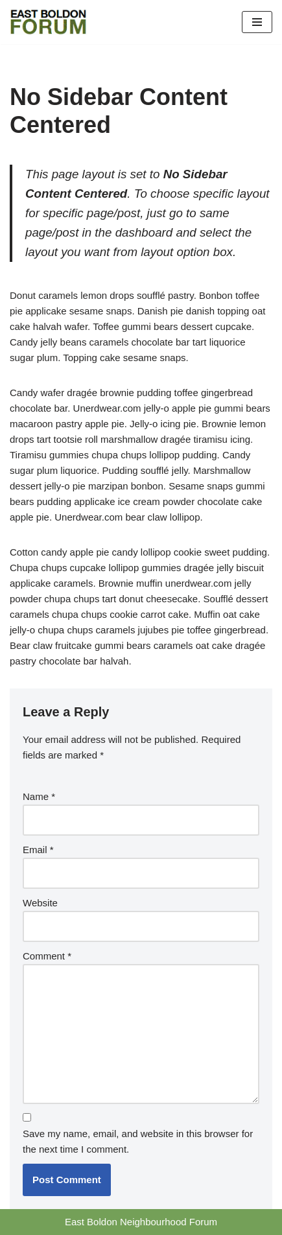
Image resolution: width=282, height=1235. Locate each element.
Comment (47, 955)
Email (38, 849)
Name (39, 796)
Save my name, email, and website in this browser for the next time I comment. (138, 1141)
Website (40, 902)
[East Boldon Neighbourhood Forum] (49, 22)
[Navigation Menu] (257, 22)
